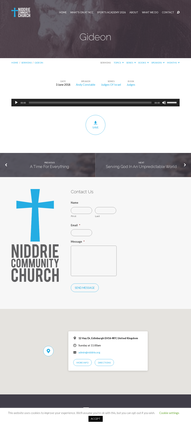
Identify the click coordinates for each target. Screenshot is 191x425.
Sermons (26, 62)
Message (77, 241)
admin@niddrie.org (89, 352)
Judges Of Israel (111, 84)
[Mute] (164, 102)
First (73, 216)
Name (74, 202)
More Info (82, 362)
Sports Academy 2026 (111, 12)
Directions (104, 362)
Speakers (158, 62)
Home (63, 12)
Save (95, 125)
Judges (131, 84)
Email (75, 225)
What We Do (150, 12)
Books (143, 62)
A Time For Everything (49, 166)
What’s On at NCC (81, 12)
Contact (168, 12)
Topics (119, 62)
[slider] (90, 103)
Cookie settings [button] (169, 413)
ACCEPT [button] (95, 418)
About (133, 12)
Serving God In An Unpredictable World (141, 166)
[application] (95, 102)
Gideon (39, 62)
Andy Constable (85, 84)
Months (173, 62)
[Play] (16, 102)
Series (131, 62)
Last (97, 216)
